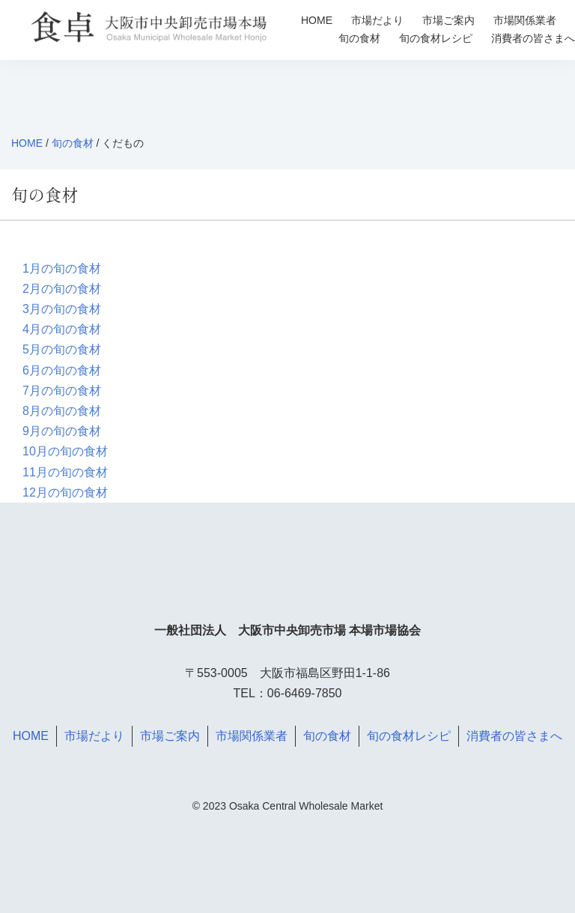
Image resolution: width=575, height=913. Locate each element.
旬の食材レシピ (435, 38)
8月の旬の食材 (61, 410)
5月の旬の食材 (61, 349)
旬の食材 (359, 38)
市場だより (377, 20)
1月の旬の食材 (61, 268)
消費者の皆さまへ (533, 38)
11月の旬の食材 (65, 472)
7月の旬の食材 (61, 390)
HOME (316, 20)
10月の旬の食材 (65, 451)
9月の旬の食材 (61, 431)
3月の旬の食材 (61, 309)
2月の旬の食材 (61, 288)
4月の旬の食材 (61, 329)
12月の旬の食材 (65, 492)
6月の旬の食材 (61, 370)
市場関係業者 (524, 20)
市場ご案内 (448, 20)
